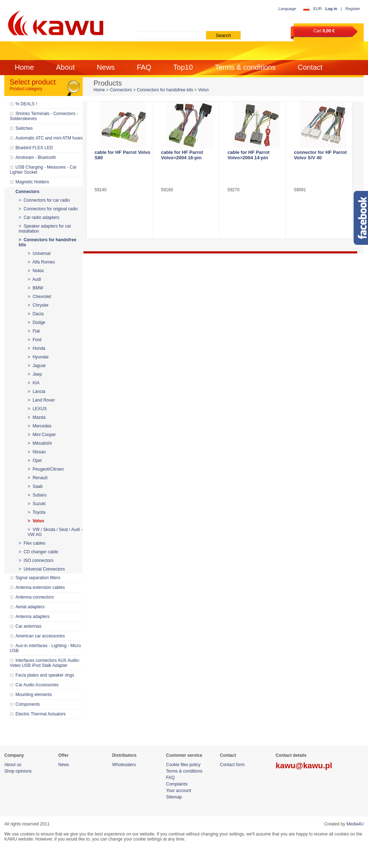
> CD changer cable (38, 551)
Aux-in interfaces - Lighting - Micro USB (45, 648)
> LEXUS (37, 408)
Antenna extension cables (40, 587)
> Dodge (36, 322)
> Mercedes (39, 426)
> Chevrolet (39, 296)
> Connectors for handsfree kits (47, 242)
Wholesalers (124, 764)
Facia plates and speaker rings (44, 675)
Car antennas (28, 626)
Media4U (355, 824)
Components (27, 704)
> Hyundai (38, 357)
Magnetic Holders (32, 181)
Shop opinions (18, 771)
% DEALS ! (26, 103)
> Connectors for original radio (48, 208)
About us (12, 764)
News (106, 67)
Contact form (232, 764)
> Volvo (36, 520)
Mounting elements (33, 694)
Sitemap (174, 797)
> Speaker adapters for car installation (45, 229)
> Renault (37, 477)
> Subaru (37, 495)
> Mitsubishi (40, 443)
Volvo (203, 89)
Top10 (183, 67)
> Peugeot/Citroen (46, 469)
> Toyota (36, 512)
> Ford (34, 339)
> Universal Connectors (42, 569)
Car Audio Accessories (37, 684)
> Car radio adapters (39, 217)
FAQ (144, 67)
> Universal (39, 253)
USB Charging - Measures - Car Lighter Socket (43, 170)
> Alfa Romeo (41, 262)
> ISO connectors (36, 560)
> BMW (35, 287)
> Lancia (36, 391)
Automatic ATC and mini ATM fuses (49, 138)
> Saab (35, 486)
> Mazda (37, 417)
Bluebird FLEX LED (34, 147)
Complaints (177, 784)
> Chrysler (38, 305)
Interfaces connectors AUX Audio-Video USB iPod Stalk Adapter (45, 663)
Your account (178, 790)
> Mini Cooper (42, 434)
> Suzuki (37, 503)
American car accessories (40, 635)
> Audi (34, 279)
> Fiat (34, 331)
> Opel (35, 460)
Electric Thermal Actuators (40, 713)
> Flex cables (32, 543)
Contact (310, 67)
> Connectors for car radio (44, 200)
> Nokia (35, 270)
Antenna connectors (34, 597)
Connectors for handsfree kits (165, 89)
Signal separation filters (37, 577)
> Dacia (35, 313)
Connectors (27, 191)
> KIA (34, 382)
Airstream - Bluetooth (35, 157)
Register (352, 8)
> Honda (36, 348)
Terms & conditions (245, 67)
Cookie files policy (183, 764)
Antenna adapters (32, 616)
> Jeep (35, 374)
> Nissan (37, 451)
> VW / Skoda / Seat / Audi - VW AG (55, 532)
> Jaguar (37, 365)
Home (24, 67)
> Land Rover (41, 400)
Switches (24, 128)
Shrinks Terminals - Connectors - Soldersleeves (44, 116)
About (65, 67)
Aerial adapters (30, 606)
